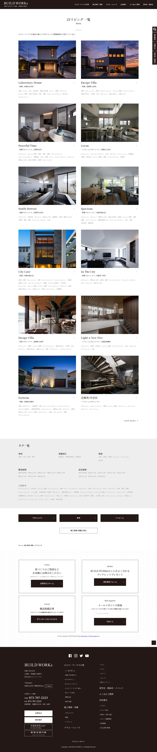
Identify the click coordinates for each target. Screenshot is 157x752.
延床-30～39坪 (47, 220)
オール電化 (35, 495)
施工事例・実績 (97, 4)
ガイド (102, 669)
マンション (117, 459)
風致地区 (90, 226)
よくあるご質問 (135, 4)
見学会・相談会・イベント (111, 688)
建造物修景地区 (36, 412)
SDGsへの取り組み (106, 714)
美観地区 (36, 160)
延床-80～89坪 (92, 479)
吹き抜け (89, 160)
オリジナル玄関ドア (54, 286)
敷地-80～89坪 (57, 412)
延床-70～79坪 (23, 415)
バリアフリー (112, 495)
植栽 (44, 94)
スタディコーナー (24, 97)
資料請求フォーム (110, 585)
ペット (52, 91)
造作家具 (36, 91)
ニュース (103, 678)
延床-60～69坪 (121, 475)
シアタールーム (73, 491)
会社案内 (123, 4)
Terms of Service (93, 636)
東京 (33, 459)
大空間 (93, 94)
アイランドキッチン (129, 91)
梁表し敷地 (60, 502)
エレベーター (22, 289)
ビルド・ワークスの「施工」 (73, 688)
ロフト (105, 491)
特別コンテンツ (105, 682)
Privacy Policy (84, 636)
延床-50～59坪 (112, 475)
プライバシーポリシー (78, 741)
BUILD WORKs (16, 3)
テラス (25, 91)
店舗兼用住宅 (22, 498)
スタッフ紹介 (104, 710)
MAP (48, 686)
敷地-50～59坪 (103, 220)
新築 (20, 91)
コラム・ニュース (111, 4)
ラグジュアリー (51, 292)
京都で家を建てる (70, 675)
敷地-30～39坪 (23, 163)
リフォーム (119, 521)
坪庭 (123, 491)
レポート (103, 673)
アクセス (103, 706)
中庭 (40, 94)
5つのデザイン (69, 679)
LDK (30, 91)
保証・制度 (68, 701)
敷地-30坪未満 (44, 91)
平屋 (100, 459)
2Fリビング (64, 91)
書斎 (40, 157)
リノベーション (122, 157)
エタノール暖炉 (43, 289)
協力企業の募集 (105, 728)
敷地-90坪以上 (85, 94)
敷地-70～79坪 (23, 286)
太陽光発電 (43, 495)
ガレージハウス (90, 91)
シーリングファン (54, 289)
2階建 (57, 91)
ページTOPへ (154, 643)
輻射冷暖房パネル (103, 223)
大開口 (53, 502)
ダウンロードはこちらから (47, 622)
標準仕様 (68, 697)
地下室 (101, 463)
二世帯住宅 (130, 495)
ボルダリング (83, 491)
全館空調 (35, 409)
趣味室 (66, 498)
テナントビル (125, 459)
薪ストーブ (60, 498)
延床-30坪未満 (33, 94)
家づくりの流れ (70, 693)
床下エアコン (27, 409)
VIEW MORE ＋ (131, 421)
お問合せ (38, 713)
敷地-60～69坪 (61, 475)
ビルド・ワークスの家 (82, 4)
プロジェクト (22, 157)
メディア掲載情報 (105, 719)
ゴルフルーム (122, 409)
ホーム (20, 545)
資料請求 (38, 720)
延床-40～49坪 (102, 475)
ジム (30, 292)
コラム (102, 665)
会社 (103, 498)
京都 (46, 160)
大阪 (93, 352)
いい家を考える (70, 671)
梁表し (93, 498)
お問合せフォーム (47, 587)
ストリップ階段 (23, 94)
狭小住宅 (65, 94)
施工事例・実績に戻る (78, 534)
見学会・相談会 (148, 4)
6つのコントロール (71, 684)
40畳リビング (122, 94)
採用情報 (103, 723)
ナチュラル (120, 498)
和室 (44, 157)
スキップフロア (97, 491)
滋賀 (97, 91)
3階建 (83, 160)
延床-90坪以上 (113, 94)
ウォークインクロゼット (54, 94)
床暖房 (122, 160)
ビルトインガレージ (106, 91)
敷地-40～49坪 (94, 283)
